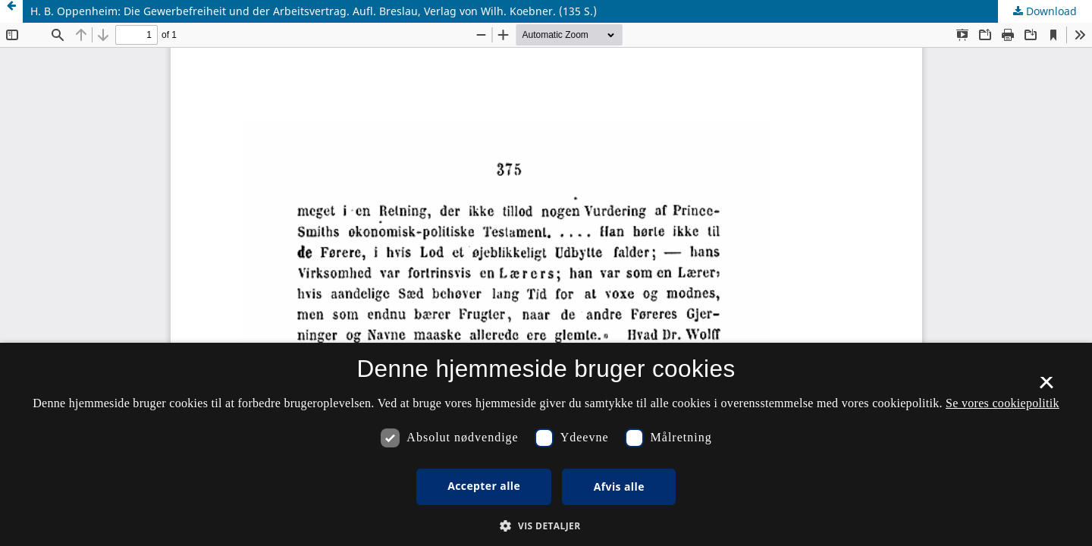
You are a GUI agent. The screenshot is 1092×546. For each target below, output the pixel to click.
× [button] (1046, 387)
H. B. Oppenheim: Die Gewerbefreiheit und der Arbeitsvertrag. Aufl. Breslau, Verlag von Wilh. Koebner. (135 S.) (313, 11)
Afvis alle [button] (619, 486)
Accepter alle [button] (483, 486)
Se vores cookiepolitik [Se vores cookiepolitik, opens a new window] (1002, 403)
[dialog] (546, 444)
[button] (545, 525)
